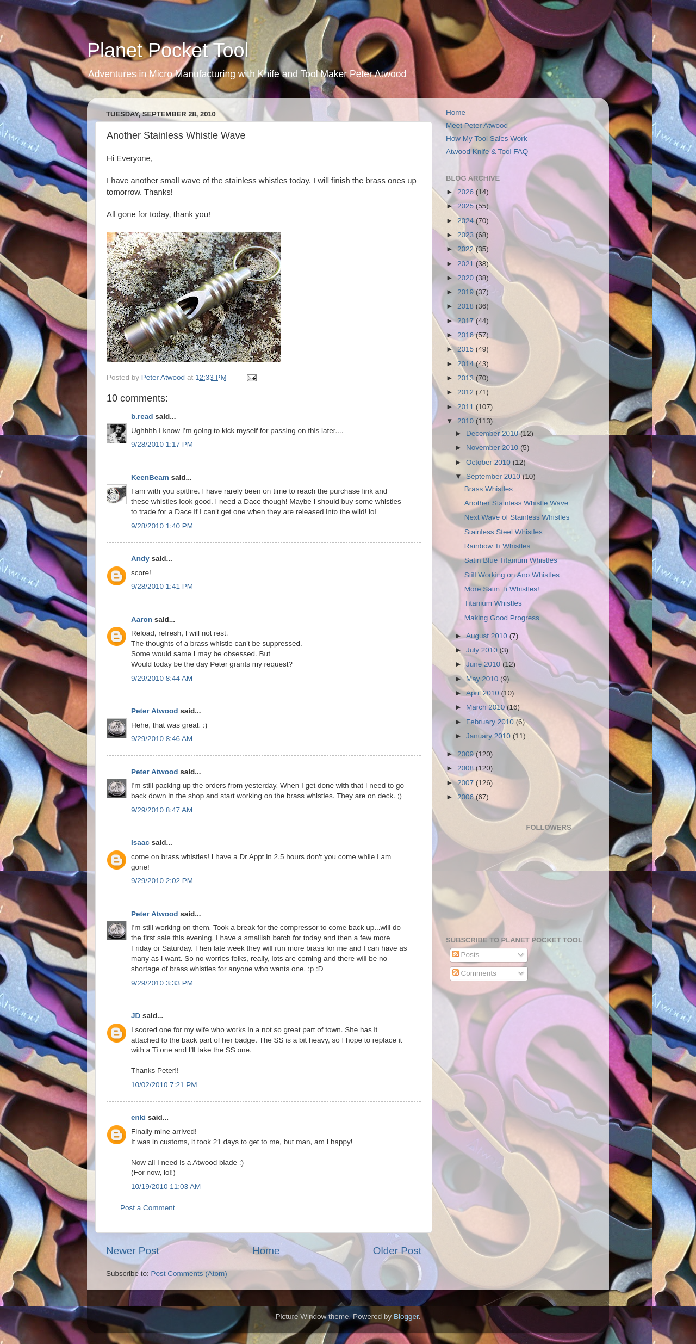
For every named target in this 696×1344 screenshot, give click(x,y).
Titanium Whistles (493, 603)
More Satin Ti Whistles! (501, 589)
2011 (466, 407)
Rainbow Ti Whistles (497, 546)
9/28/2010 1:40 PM (162, 526)
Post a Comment (147, 1208)
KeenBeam (150, 477)
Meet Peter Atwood (477, 125)
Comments (474, 973)
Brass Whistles (488, 489)
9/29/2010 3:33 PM (162, 983)
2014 (466, 364)
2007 (466, 783)
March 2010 (486, 707)
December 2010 (493, 433)
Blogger (406, 1316)
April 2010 (483, 693)
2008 (466, 768)
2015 (466, 349)
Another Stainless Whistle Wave (516, 503)
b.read (142, 416)
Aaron (141, 619)
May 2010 (483, 679)
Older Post (397, 1250)
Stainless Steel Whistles (503, 532)
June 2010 (484, 664)
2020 (466, 278)
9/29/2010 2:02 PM (162, 881)
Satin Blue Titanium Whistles (510, 560)
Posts (466, 955)
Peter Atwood (154, 711)
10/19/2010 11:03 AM (166, 1186)
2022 (466, 249)
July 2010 (483, 650)
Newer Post (132, 1250)
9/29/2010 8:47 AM (161, 810)
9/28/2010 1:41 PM (162, 586)
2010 (466, 421)
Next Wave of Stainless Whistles (517, 517)
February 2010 (491, 722)
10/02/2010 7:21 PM (164, 1085)
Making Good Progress (501, 618)
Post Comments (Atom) (189, 1273)
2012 (466, 392)
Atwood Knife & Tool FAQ (487, 151)
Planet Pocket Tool (168, 50)
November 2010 (493, 447)
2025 (466, 206)
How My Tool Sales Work (486, 138)
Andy (140, 558)
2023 (466, 235)
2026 (466, 192)
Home (265, 1250)
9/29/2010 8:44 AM (161, 678)
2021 (466, 264)
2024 (466, 221)
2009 (466, 754)
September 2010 (494, 476)
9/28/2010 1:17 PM (162, 444)
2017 (466, 321)
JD (135, 1016)
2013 (466, 378)
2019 (466, 292)
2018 (466, 306)
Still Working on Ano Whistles (512, 575)
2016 (466, 335)
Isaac (140, 843)
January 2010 (489, 736)
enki (138, 1117)
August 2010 (487, 636)
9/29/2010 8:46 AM (161, 739)
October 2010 (489, 462)
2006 (466, 797)
